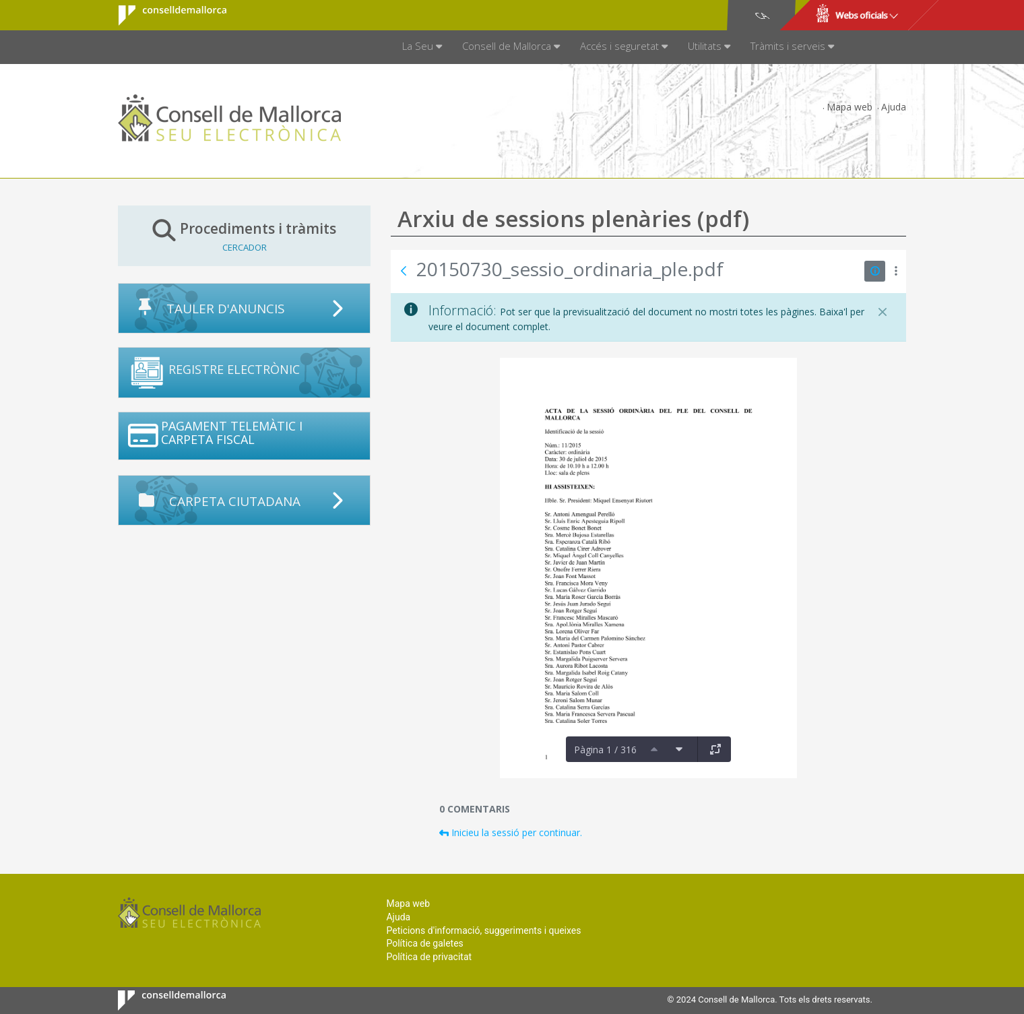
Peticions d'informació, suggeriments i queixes (483, 930)
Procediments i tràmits (244, 235)
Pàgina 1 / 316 (605, 749)
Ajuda (893, 106)
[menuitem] (422, 47)
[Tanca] (882, 312)
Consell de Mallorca (164, 15)
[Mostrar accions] (895, 271)
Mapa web (849, 106)
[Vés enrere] (403, 271)
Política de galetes (424, 943)
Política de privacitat (429, 956)
